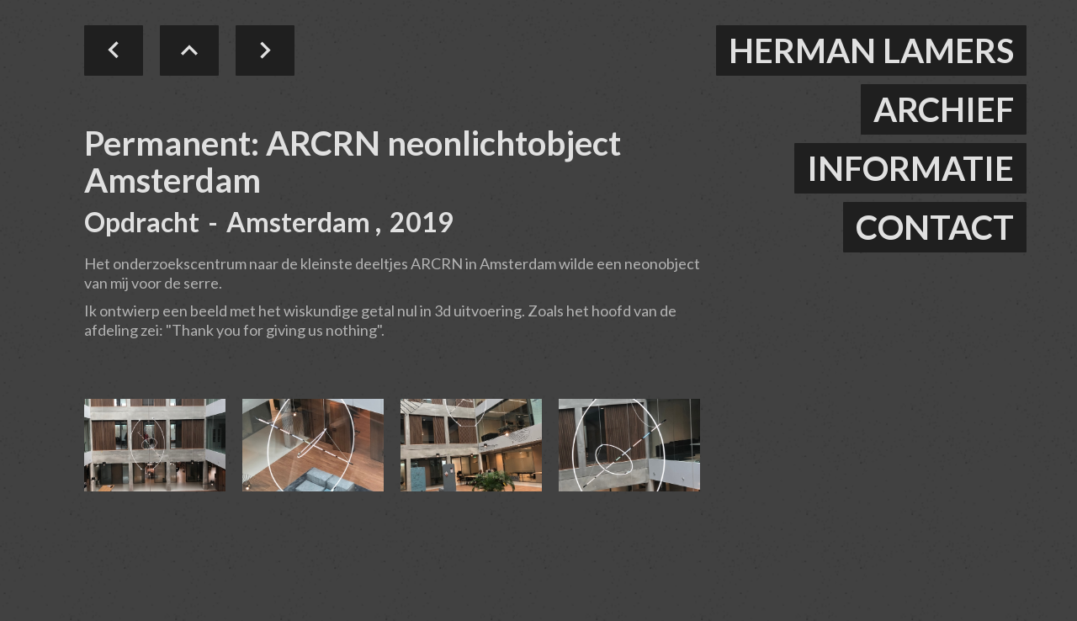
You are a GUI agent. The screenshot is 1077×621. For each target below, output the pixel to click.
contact (935, 227)
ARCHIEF (943, 109)
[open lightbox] (154, 445)
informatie (910, 168)
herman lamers (871, 50)
